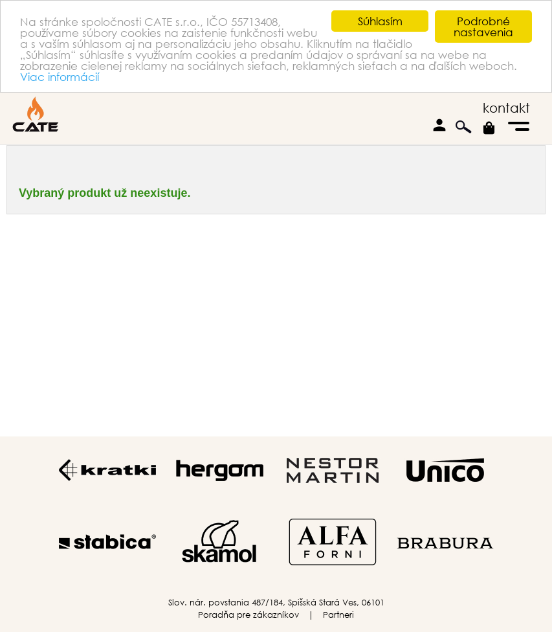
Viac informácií (59, 76)
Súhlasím (380, 21)
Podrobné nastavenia (483, 26)
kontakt (506, 107)
